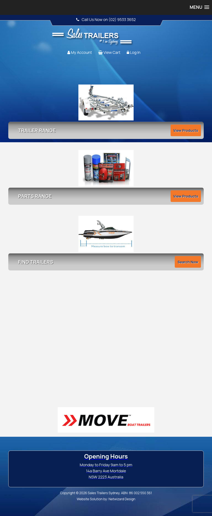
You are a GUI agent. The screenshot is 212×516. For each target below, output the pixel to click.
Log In (135, 52)
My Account (81, 52)
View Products (185, 130)
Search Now (187, 261)
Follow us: (191, 31)
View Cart (112, 52)
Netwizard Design (121, 499)
